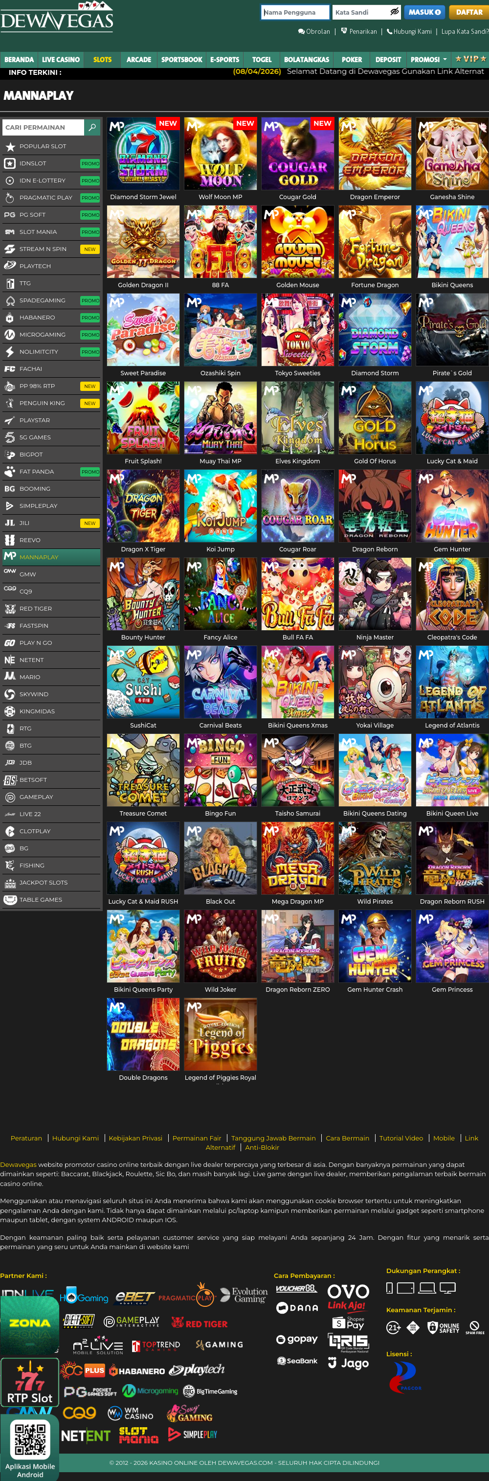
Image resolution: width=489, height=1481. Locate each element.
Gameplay (27, 797)
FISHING (23, 866)
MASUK (425, 12)
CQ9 (17, 591)
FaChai (22, 369)
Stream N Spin (51, 249)
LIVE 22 (21, 815)
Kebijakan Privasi (136, 1138)
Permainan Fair (198, 1138)
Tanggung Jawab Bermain (274, 1138)
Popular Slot (34, 147)
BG (15, 849)
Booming (26, 489)
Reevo (21, 541)
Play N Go (27, 643)
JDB (17, 763)
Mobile (445, 1138)
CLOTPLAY (26, 832)
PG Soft (51, 215)
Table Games (32, 900)
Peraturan (27, 1138)
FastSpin (25, 626)
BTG (17, 746)
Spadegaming (51, 301)
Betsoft (24, 780)
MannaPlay (30, 557)
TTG (16, 284)
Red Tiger (27, 609)
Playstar (26, 421)
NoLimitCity (51, 352)
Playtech (26, 266)
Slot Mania (51, 232)
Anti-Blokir (262, 1147)
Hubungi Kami (76, 1138)
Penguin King (51, 404)
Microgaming (51, 335)
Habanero (51, 318)
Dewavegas (18, 1164)
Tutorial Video (402, 1138)
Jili (51, 523)
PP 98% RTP (51, 386)
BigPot (22, 455)
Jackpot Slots (34, 883)
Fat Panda (51, 472)
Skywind (25, 695)
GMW (19, 574)
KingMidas (28, 712)
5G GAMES (26, 438)
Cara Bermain (348, 1138)
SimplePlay (29, 506)
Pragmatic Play (51, 198)
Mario (21, 677)
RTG (17, 729)
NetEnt (23, 660)
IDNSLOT (51, 164)
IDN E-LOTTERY (51, 181)
